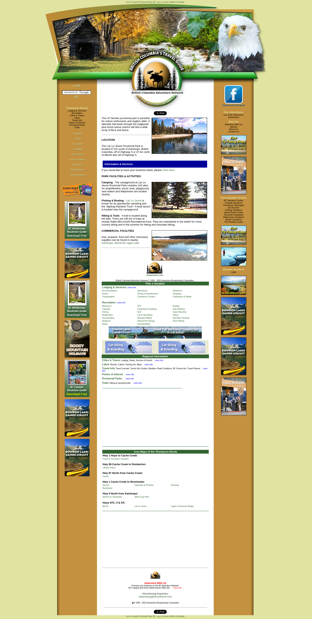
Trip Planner (78, 169)
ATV (139, 306)
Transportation (108, 297)
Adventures (142, 291)
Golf (139, 312)
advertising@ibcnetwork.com (155, 596)
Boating (176, 306)
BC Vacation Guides (233, 200)
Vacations (77, 143)
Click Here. (168, 170)
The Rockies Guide (233, 222)
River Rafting (178, 321)
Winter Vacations (233, 219)
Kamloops (107, 242)
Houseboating (108, 318)
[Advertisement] (155, 417)
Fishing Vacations (233, 210)
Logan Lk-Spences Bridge (182, 506)
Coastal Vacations (233, 203)
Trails (77, 127)
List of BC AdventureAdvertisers (234, 116)
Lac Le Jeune (133, 200)
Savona (106, 485)
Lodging (77, 148)
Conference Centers (146, 297)
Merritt (118, 242)
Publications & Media (182, 297)
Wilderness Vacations (233, 217)
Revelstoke (107, 488)
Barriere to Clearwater (112, 497)
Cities (78, 138)
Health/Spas (107, 315)
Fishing (105, 312)
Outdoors (78, 164)
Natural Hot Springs (146, 321)
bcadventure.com (155, 275)
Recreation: (109, 302)
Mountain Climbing (181, 318)
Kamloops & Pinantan (144, 485)
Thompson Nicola (77, 107)
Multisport (106, 321)
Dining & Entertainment (147, 294)
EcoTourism (233, 207)
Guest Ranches (179, 312)
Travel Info (77, 120)
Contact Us (233, 131)
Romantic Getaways (233, 215)
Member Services (233, 269)
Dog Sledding (179, 309)
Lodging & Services (77, 110)
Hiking (175, 315)
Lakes (77, 118)
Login (233, 272)
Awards (233, 127)
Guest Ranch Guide (233, 212)
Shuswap (175, 485)
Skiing (104, 324)
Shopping (177, 294)
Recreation (77, 113)
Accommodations (109, 291)
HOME (77, 85)
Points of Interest (77, 122)
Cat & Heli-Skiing (144, 315)
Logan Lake (132, 242)
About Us (233, 129)
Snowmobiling (143, 324)
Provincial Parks (77, 125)
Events (105, 294)
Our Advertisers (233, 112)
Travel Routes (77, 174)
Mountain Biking (144, 318)
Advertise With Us (233, 124)
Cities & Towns (77, 115)
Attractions (177, 291)
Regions (77, 133)
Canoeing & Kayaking (146, 309)
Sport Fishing (77, 159)
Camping (106, 309)
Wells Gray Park (142, 497)
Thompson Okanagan (233, 205)
